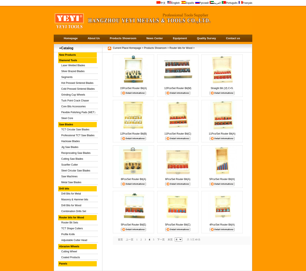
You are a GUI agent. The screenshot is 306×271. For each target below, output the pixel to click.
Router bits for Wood (71, 217)
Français (245, 2)
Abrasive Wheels (69, 246)
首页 (120, 239)
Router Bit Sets (69, 222)
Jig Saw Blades (69, 147)
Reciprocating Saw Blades (76, 153)
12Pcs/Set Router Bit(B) (133, 133)
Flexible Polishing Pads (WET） (79, 112)
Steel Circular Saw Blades (75, 170)
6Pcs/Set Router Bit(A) (179, 179)
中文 (161, 2)
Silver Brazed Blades (72, 71)
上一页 (129, 239)
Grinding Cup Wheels (73, 94)
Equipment (180, 38)
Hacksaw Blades (70, 141)
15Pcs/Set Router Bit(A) (134, 88)
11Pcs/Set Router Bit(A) (222, 133)
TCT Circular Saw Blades (75, 129)
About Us (94, 38)
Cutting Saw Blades (72, 158)
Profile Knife (68, 234)
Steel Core (67, 118)
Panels (63, 263)
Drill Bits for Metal (71, 193)
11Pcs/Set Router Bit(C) (177, 133)
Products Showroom (123, 38)
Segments (67, 77)
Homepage (71, 38)
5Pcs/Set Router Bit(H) (222, 179)
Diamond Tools (68, 60)
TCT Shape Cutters (72, 228)
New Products (67, 54)
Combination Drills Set (73, 211)
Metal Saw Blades (71, 182)
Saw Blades (66, 124)
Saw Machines (69, 176)
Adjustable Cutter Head (74, 240)
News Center (154, 38)
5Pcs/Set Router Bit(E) (135, 224)
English (173, 2)
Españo (187, 2)
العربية (215, 2)
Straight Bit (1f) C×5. (222, 88)
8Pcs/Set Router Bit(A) (135, 179)
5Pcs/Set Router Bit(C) (179, 224)
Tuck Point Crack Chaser (75, 100)
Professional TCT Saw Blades (77, 135)
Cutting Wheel (69, 251)
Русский (202, 2)
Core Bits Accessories (73, 106)
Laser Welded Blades (73, 65)
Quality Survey (206, 38)
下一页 (161, 239)
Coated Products (70, 257)
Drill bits (64, 188)
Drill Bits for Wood (71, 205)
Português (229, 2)
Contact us (233, 38)
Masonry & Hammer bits (74, 199)
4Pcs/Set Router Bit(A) (222, 224)
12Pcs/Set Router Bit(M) (177, 88)
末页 (170, 239)
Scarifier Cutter (69, 164)
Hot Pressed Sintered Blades (77, 83)
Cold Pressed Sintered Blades (78, 88)
